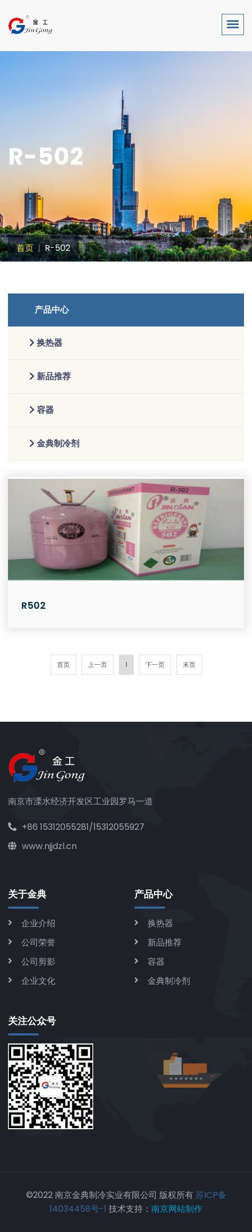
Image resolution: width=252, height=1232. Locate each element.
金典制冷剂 (169, 981)
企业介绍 (38, 923)
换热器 (160, 923)
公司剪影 (38, 962)
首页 (25, 248)
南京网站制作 (176, 1209)
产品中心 (52, 310)
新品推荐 (165, 942)
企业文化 (38, 981)
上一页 (97, 664)
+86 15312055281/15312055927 (76, 827)
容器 (156, 962)
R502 (33, 605)
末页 (189, 664)
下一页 (155, 664)
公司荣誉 (38, 942)
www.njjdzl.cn (42, 846)
